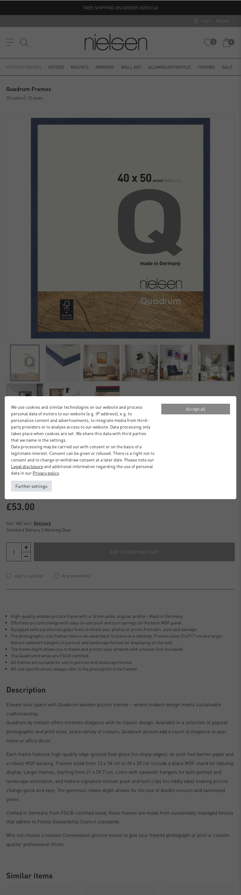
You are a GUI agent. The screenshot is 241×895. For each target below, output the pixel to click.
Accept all (195, 409)
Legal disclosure (27, 466)
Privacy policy (46, 473)
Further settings (31, 486)
